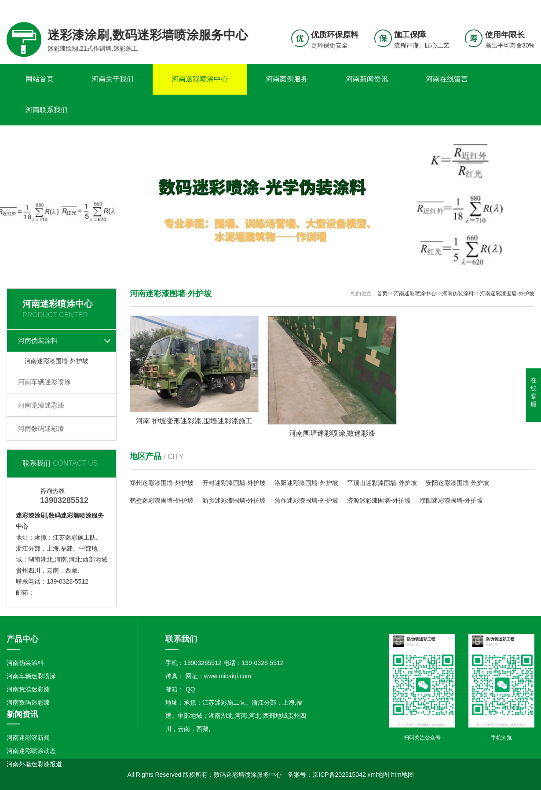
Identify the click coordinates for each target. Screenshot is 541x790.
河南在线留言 (447, 79)
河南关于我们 (112, 79)
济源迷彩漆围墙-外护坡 (379, 500)
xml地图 (379, 774)
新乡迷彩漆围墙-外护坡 (234, 500)
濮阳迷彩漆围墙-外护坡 (451, 500)
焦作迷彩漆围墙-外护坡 (306, 500)
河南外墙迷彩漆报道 (34, 764)
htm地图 (402, 774)
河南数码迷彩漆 (41, 428)
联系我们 (479, 7)
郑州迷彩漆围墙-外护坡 (162, 482)
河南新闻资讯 (367, 79)
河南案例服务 (287, 79)
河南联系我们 (47, 110)
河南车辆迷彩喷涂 (44, 382)
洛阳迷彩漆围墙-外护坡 (306, 482)
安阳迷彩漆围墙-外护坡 (458, 482)
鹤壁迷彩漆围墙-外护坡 (162, 500)
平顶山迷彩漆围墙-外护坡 (382, 482)
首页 (382, 293)
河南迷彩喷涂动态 (31, 750)
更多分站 (522, 7)
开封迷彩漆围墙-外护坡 (234, 482)
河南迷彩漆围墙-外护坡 (56, 360)
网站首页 (40, 79)
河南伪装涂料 (38, 340)
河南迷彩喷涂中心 (200, 79)
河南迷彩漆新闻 (28, 737)
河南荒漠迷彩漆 (41, 405)
